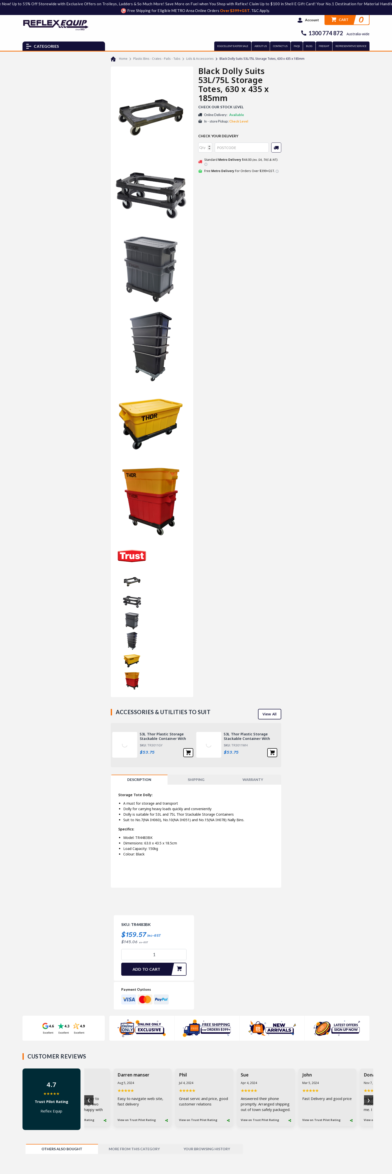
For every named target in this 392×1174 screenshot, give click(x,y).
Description (139, 779)
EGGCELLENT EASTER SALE (232, 46)
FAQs (297, 46)
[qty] (205, 148)
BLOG (309, 46)
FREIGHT (324, 46)
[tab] (139, 780)
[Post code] (242, 148)
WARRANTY (252, 779)
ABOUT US (260, 46)
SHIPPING (196, 779)
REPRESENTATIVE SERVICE (351, 46)
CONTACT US (280, 46)
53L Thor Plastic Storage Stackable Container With (163, 736)
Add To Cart (159, 969)
